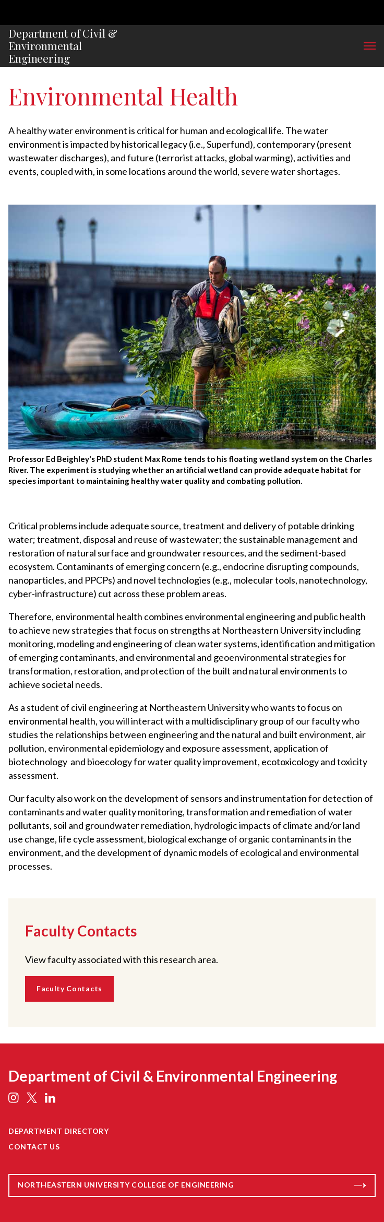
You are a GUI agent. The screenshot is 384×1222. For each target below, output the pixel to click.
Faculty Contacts (69, 988)
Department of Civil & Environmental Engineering (62, 46)
